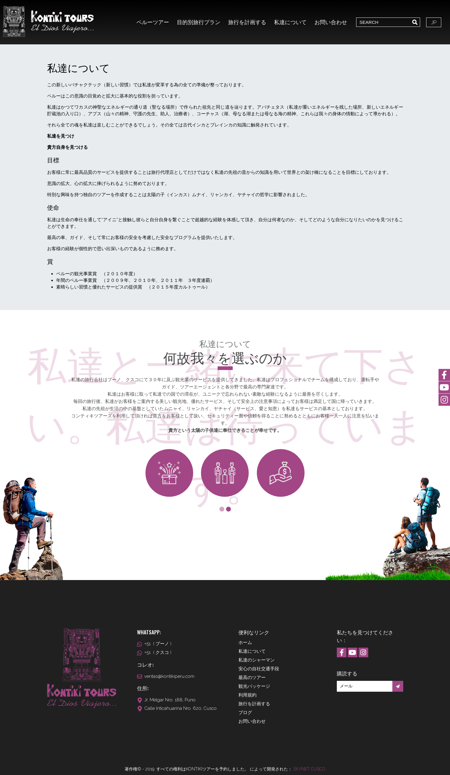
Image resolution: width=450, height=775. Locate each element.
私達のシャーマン (256, 660)
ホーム (245, 642)
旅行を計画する (247, 22)
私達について (290, 22)
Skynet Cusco (309, 769)
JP (433, 22)
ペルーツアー (152, 22)
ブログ (245, 712)
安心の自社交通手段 (258, 668)
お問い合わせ (330, 22)
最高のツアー (252, 677)
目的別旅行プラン (198, 22)
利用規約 (247, 695)
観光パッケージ (254, 686)
